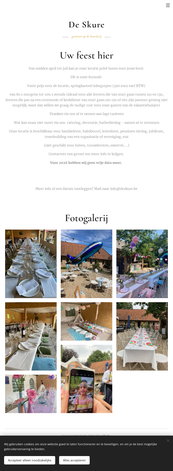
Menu (168, 5)
